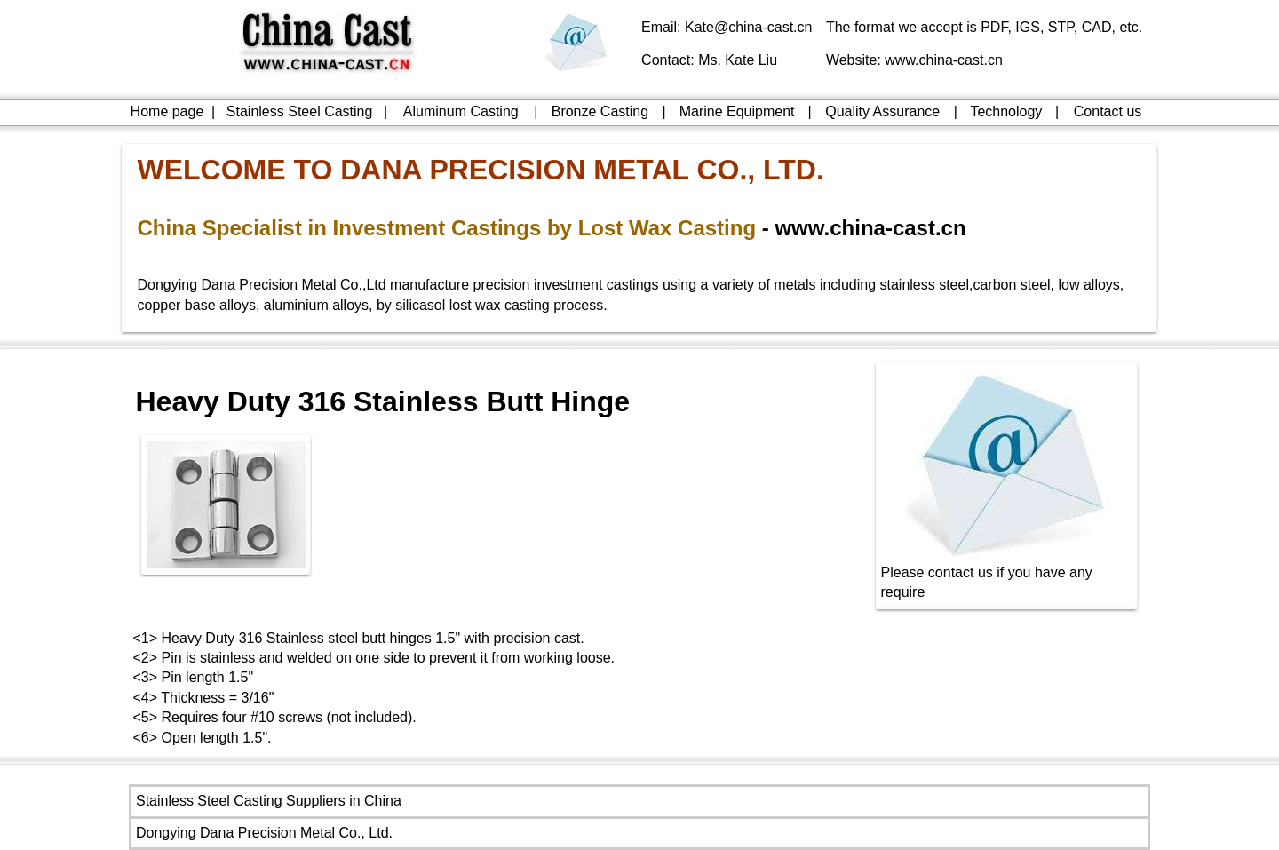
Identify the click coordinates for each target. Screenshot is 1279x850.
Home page (167, 111)
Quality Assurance (882, 111)
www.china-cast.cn (944, 60)
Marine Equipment (737, 111)
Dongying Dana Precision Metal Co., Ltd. (264, 832)
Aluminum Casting (461, 111)
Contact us (1107, 111)
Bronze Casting (600, 111)
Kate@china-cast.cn (748, 27)
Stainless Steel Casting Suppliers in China (268, 800)
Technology (1006, 111)
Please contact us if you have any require (1007, 575)
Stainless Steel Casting (299, 111)
